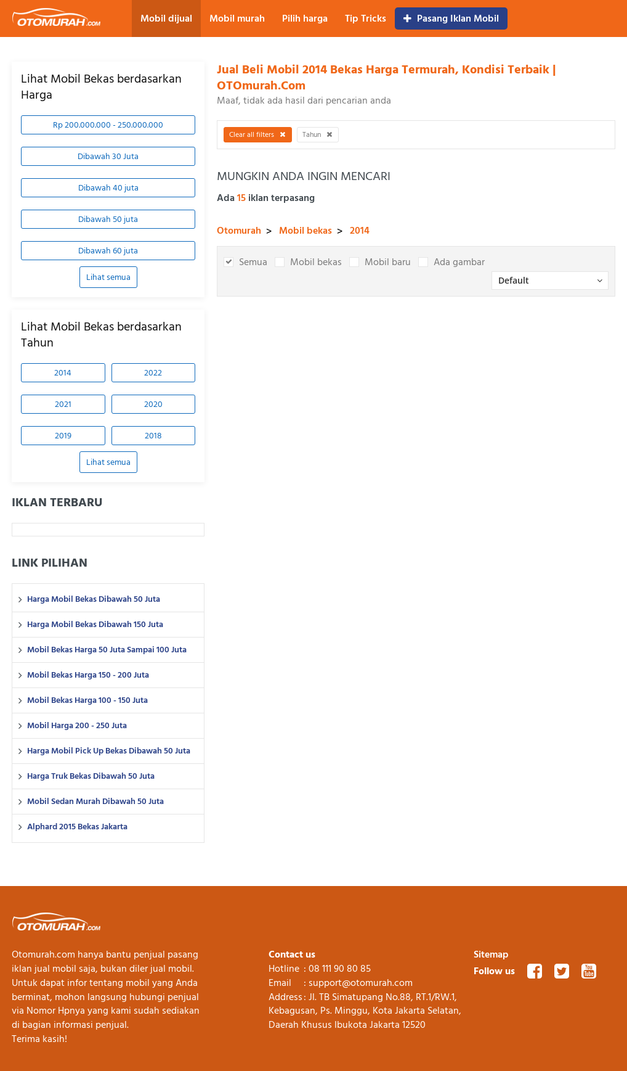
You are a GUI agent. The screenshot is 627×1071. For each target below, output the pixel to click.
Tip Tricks (365, 18)
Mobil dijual (166, 18)
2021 (63, 404)
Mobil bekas (305, 231)
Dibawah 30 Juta (108, 156)
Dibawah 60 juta (108, 251)
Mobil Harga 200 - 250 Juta (77, 726)
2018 (153, 436)
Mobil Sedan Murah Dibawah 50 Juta (95, 801)
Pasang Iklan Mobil (451, 18)
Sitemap (491, 954)
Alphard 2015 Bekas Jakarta (77, 827)
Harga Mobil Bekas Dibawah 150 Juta (95, 624)
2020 (153, 404)
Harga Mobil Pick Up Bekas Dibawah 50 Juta (108, 751)
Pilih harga (305, 18)
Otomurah (239, 231)
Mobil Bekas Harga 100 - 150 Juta (87, 700)
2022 (153, 373)
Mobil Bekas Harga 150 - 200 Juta (88, 675)
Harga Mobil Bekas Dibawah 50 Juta (93, 599)
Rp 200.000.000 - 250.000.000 (108, 125)
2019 (63, 436)
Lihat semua (108, 277)
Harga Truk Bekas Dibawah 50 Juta (91, 776)
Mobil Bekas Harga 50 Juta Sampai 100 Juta (107, 650)
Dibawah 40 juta (108, 188)
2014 (62, 373)
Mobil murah (237, 18)
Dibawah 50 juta (108, 219)
